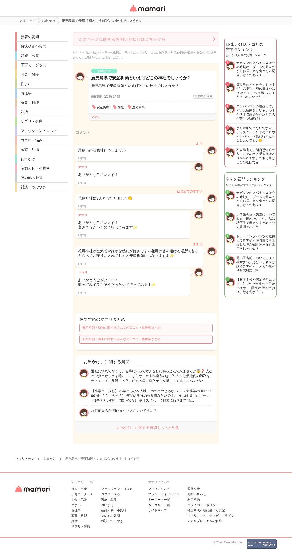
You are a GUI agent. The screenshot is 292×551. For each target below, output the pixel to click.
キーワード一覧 (159, 499)
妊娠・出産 (30, 55)
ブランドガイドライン (163, 494)
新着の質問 (30, 37)
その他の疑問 (32, 178)
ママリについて (159, 489)
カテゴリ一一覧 (159, 505)
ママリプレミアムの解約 (204, 521)
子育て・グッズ (33, 65)
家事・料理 (30, 102)
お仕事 (26, 93)
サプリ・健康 (32, 121)
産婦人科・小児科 (35, 168)
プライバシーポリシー (203, 505)
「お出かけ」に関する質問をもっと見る (146, 428)
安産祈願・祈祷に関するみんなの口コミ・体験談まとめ (121, 328)
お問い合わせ (196, 494)
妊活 (24, 112)
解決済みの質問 (33, 46)
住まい (26, 84)
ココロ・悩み (32, 140)
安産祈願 (103, 107)
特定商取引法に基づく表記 (206, 510)
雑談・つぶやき (33, 187)
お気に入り (205, 96)
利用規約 (193, 499)
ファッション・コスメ (39, 131)
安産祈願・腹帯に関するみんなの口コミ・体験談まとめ (121, 339)
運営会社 (193, 489)
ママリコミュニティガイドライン (210, 516)
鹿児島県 (138, 107)
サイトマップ (157, 510)
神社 (121, 107)
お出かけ (28, 159)
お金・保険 (30, 74)
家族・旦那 (30, 149)
